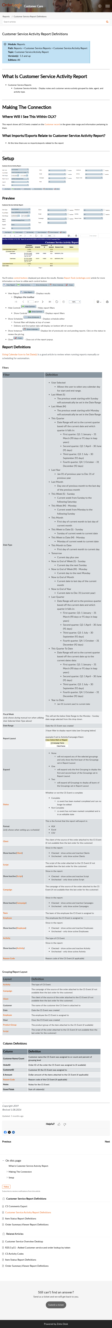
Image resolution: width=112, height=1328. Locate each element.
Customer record (52, 124)
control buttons (21, 277)
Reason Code (9, 1080)
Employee (7, 1015)
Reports (6, 16)
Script (5, 1031)
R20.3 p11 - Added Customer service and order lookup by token (37, 1247)
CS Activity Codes (14, 1253)
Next (107, 1141)
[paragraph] (56, 576)
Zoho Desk (62, 1324)
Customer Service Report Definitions (30, 16)
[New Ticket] (56, 1304)
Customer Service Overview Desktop (24, 1241)
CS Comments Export (16, 1206)
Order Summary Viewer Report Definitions (27, 1224)
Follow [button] (6, 1187)
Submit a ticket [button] (56, 1304)
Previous (6, 1141)
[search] (56, 22)
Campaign (7, 991)
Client (5, 999)
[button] (100, 6)
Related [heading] (14, 1233)
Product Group (9, 1025)
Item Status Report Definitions (20, 1218)
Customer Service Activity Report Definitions (28, 1212)
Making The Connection (20, 1171)
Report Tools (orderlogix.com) (77, 277)
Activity (6, 985)
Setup (11, 1177)
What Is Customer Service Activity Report (29, 1165)
